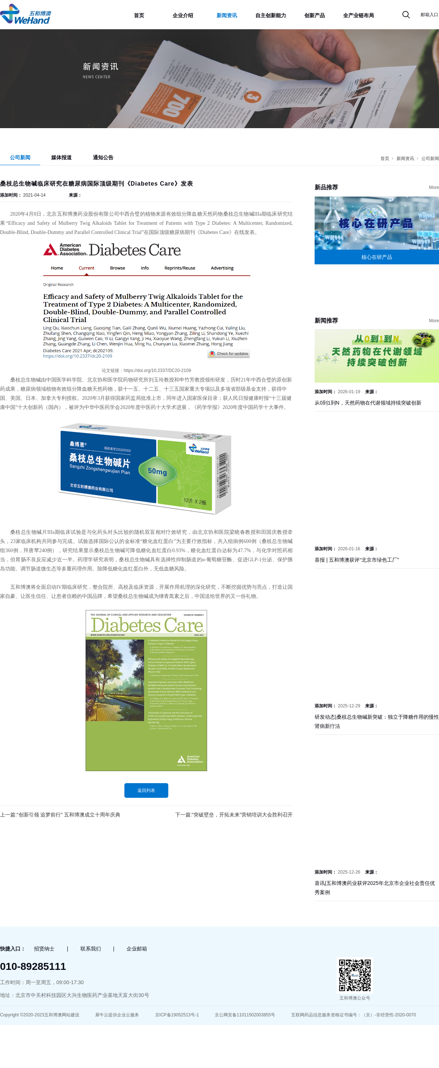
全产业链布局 (358, 15)
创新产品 (314, 15)
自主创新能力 (270, 15)
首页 (139, 15)
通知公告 (103, 157)
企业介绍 (183, 15)
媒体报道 (61, 157)
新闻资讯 (227, 15)
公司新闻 (20, 157)
